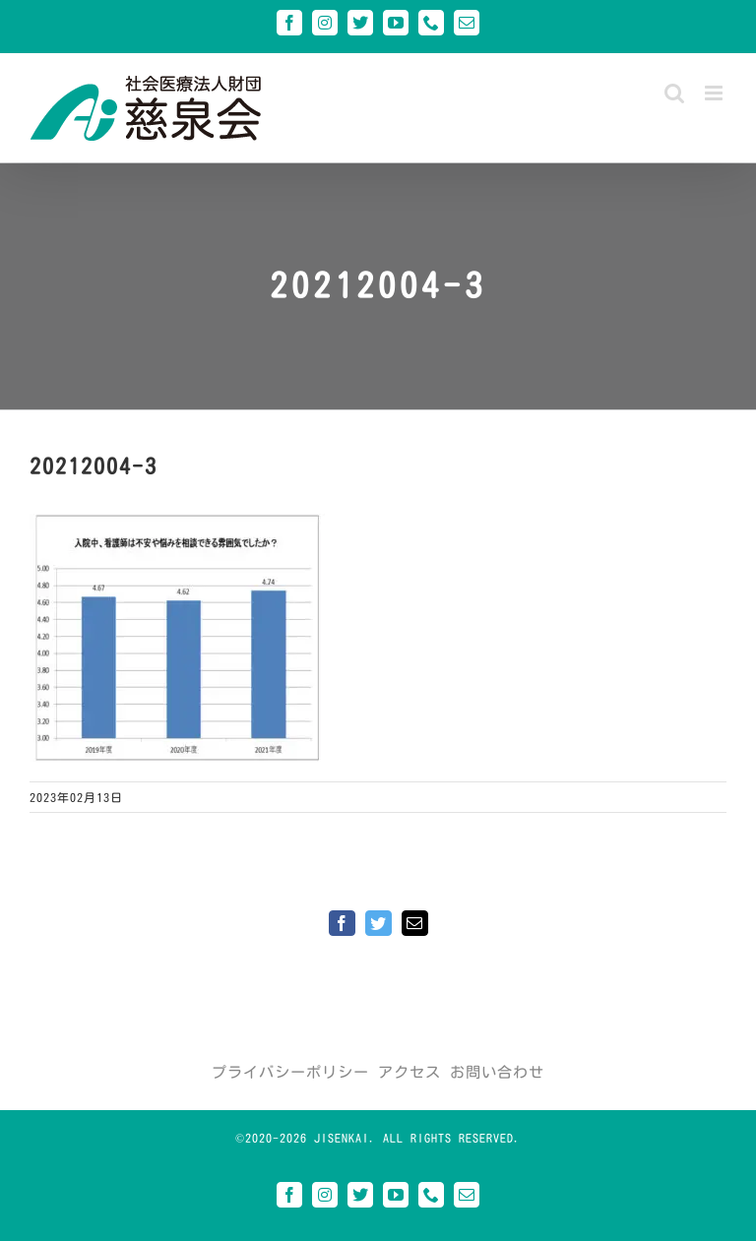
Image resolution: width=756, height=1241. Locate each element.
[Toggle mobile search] (674, 93)
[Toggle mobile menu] (715, 93)
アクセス (409, 1072)
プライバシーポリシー (290, 1072)
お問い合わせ (497, 1072)
